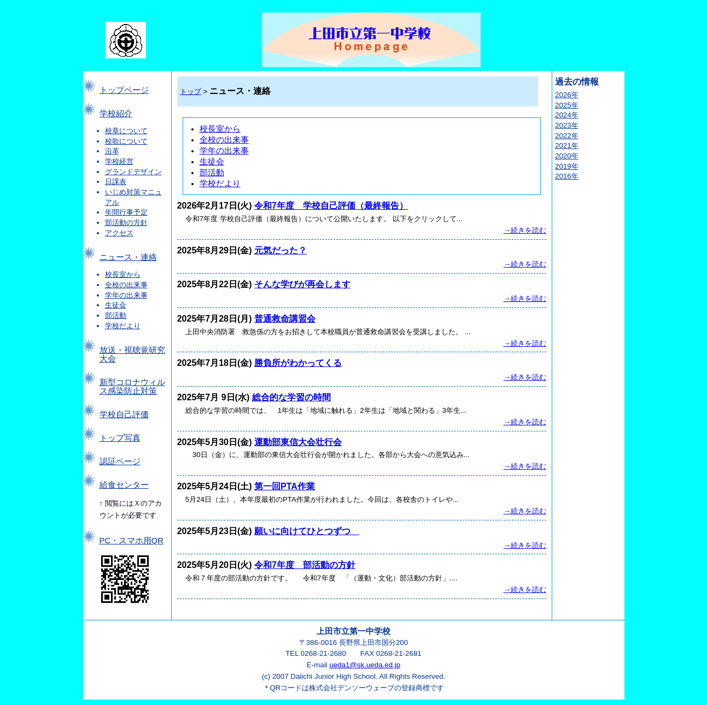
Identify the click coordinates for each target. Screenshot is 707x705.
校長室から (123, 274)
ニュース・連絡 (128, 257)
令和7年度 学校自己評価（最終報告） (331, 205)
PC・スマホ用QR (131, 540)
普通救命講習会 (284, 318)
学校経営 (119, 161)
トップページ (124, 90)
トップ (190, 91)
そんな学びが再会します (302, 284)
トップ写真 (120, 438)
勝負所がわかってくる (298, 363)
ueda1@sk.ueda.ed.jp (364, 665)
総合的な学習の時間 (291, 397)
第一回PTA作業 (284, 486)
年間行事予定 (126, 212)
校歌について (126, 141)
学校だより (123, 326)
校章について (126, 131)
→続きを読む (525, 230)
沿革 (112, 151)
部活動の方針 (126, 222)
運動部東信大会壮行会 (298, 442)
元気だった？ (280, 250)
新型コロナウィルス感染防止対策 (132, 386)
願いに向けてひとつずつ (306, 531)
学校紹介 (116, 113)
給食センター (124, 485)
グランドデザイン (133, 172)
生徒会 (115, 305)
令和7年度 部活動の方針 (304, 565)
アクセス (119, 233)
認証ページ (120, 461)
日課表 (115, 181)
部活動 (115, 315)
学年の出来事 (126, 295)
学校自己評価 (124, 414)
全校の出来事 (126, 285)
